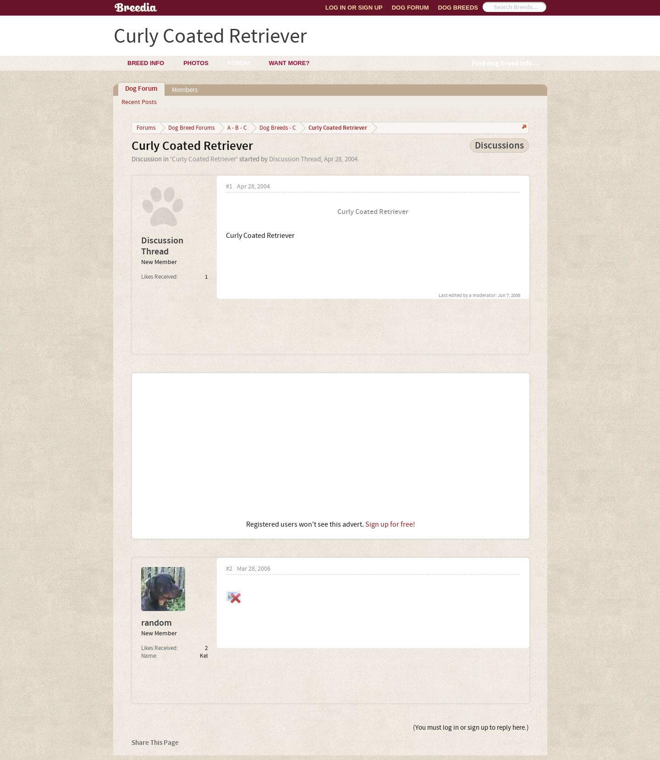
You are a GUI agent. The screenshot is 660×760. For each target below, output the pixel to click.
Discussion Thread (295, 159)
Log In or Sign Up (354, 7)
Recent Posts (139, 102)
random (156, 622)
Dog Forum (410, 7)
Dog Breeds (458, 7)
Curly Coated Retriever (204, 159)
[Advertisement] (330, 446)
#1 (229, 187)
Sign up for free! (390, 524)
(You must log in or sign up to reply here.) (471, 727)
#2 (229, 569)
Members (185, 90)
